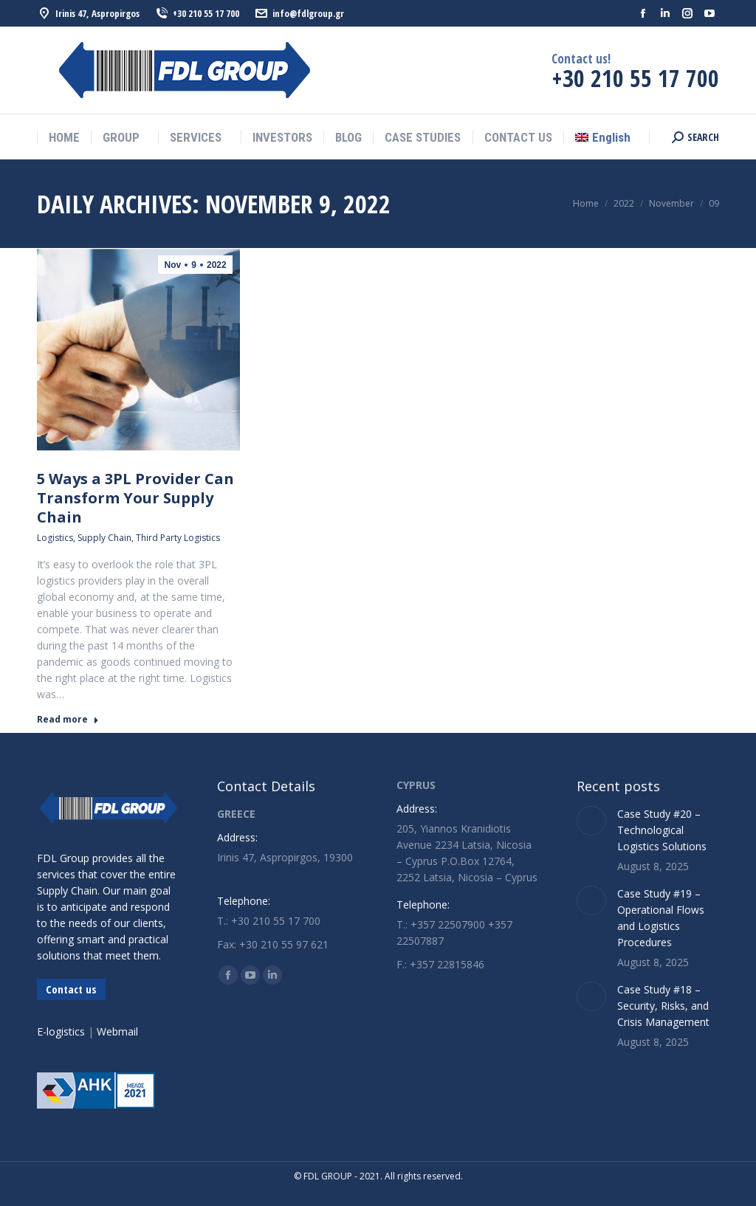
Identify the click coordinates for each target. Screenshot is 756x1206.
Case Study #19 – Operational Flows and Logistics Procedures (660, 917)
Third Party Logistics (178, 537)
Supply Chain (104, 537)
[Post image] (591, 820)
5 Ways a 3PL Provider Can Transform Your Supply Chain (135, 498)
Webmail (117, 1031)
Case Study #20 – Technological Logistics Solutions (662, 830)
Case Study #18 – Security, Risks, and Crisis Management (663, 1005)
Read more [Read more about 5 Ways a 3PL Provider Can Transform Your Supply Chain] (68, 720)
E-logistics (61, 1031)
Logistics (55, 537)
